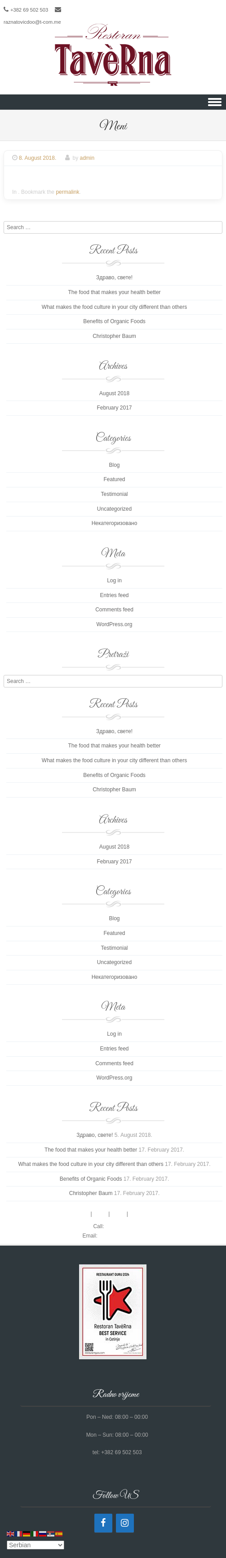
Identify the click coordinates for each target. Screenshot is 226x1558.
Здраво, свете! (114, 277)
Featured (114, 479)
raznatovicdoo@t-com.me (32, 22)
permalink (67, 192)
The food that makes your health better (114, 292)
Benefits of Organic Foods (114, 321)
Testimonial (114, 494)
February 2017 (114, 408)
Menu (100, 1214)
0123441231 (121, 1226)
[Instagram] (125, 1523)
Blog (114, 465)
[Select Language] (35, 1545)
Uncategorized (114, 509)
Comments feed (114, 609)
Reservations (73, 1214)
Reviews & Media (150, 1214)
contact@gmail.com (122, 1236)
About (118, 1214)
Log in (114, 580)
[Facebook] (103, 1523)
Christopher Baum (114, 336)
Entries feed (114, 595)
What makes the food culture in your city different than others (114, 307)
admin (87, 158)
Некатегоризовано (114, 523)
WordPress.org (115, 624)
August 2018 (114, 393)
